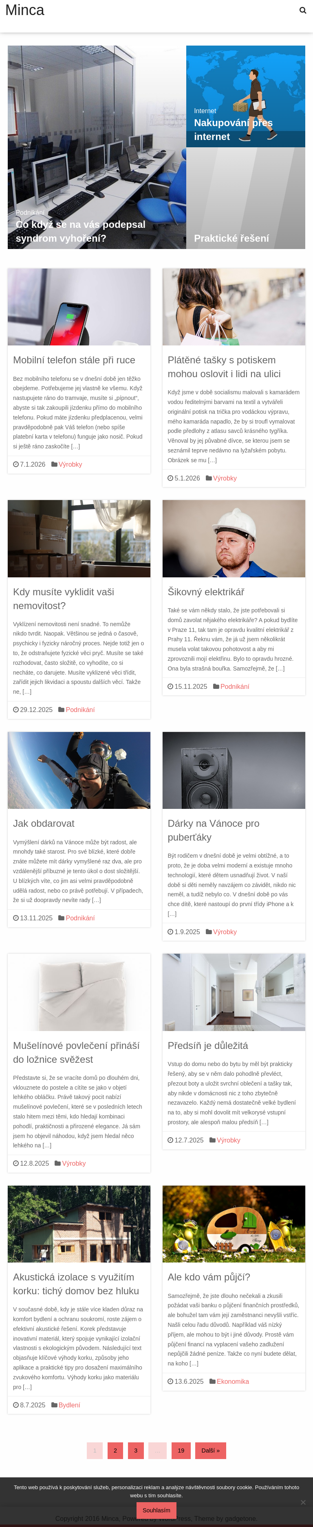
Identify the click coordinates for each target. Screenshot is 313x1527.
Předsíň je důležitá (208, 1045)
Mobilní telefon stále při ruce (74, 359)
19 (181, 1450)
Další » (211, 1450)
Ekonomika (233, 1381)
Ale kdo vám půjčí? (209, 1276)
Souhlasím (156, 1510)
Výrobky (70, 464)
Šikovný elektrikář (206, 591)
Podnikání (80, 709)
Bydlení (69, 1405)
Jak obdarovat (44, 823)
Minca (24, 10)
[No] (303, 1502)
